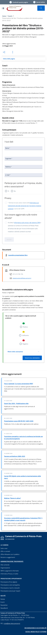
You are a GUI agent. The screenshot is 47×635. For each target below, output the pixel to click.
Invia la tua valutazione (32, 358)
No (15, 191)
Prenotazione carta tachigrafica (10, 585)
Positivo (25, 327)
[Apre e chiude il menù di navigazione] (3, 8)
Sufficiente (25, 335)
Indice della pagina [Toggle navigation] (9, 59)
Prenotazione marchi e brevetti (10, 588)
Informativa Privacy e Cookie (9, 574)
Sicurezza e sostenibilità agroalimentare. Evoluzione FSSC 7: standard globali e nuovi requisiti (23, 519)
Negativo (25, 344)
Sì (8, 191)
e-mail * (7, 175)
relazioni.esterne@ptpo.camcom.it (22, 278)
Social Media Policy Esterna (35, 632)
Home (4, 16)
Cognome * (8, 158)
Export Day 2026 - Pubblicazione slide (16, 403)
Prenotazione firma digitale (9, 582)
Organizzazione (5, 568)
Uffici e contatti (5, 551)
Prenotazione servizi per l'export (10, 591)
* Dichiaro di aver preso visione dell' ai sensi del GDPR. (24, 203)
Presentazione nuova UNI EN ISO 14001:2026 (18, 421)
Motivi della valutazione (15, 351)
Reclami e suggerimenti (8, 557)
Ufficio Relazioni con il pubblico (10, 554)
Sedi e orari (4, 548)
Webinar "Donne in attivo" (12, 498)
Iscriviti (9, 239)
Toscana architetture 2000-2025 (14, 456)
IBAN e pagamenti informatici (10, 571)
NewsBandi (4, 608)
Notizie (3, 599)
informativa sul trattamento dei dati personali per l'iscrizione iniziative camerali (24, 206)
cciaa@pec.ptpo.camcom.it (12, 623)
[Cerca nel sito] (41, 8)
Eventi (10, 16)
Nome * (7, 148)
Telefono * (8, 167)
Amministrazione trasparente (12, 561)
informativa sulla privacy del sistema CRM (27, 222)
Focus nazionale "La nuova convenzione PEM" (18, 383)
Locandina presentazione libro (17, 255)
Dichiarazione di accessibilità (35, 628)
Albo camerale (5, 565)
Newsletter (4, 605)
